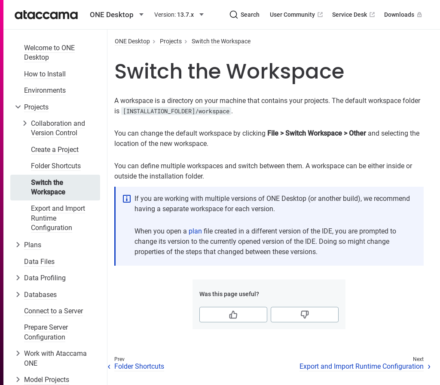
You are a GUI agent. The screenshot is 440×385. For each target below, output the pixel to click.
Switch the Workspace (48, 187)
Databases (40, 295)
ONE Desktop (132, 41)
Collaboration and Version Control (58, 128)
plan (195, 231)
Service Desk (354, 14)
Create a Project (55, 150)
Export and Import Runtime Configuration (58, 218)
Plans (32, 245)
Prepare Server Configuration (46, 332)
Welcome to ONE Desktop (49, 52)
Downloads (404, 14)
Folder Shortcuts (56, 166)
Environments (45, 90)
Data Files (39, 262)
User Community (297, 14)
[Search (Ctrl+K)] (244, 14)
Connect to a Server (53, 311)
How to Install (45, 74)
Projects (36, 107)
